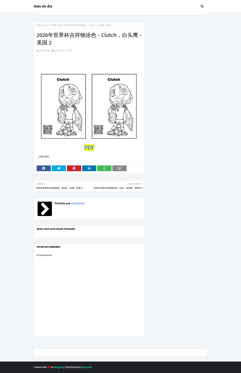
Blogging (59, 367)
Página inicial (43, 25)
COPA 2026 (56, 25)
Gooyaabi (87, 367)
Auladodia (44, 50)
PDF (89, 147)
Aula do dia (43, 6)
